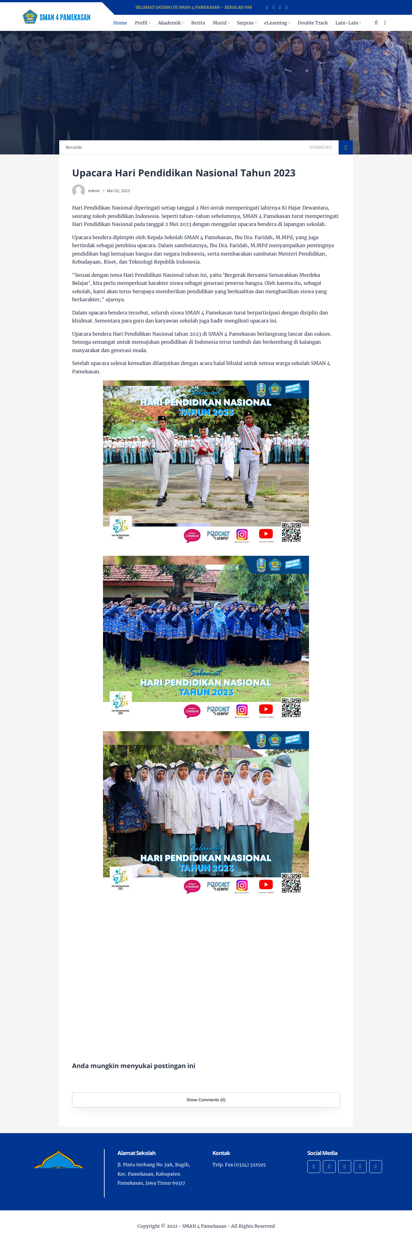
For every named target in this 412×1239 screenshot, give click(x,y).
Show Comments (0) (205, 1099)
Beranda (74, 147)
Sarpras (245, 23)
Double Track (313, 23)
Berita (198, 23)
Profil (141, 23)
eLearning (275, 23)
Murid (220, 23)
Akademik (169, 23)
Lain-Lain (346, 23)
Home (120, 23)
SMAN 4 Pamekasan (204, 1226)
